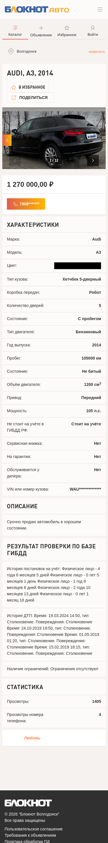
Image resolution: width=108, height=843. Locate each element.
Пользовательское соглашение (34, 829)
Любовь (32, 738)
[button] (93, 160)
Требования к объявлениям (30, 835)
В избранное (32, 87)
